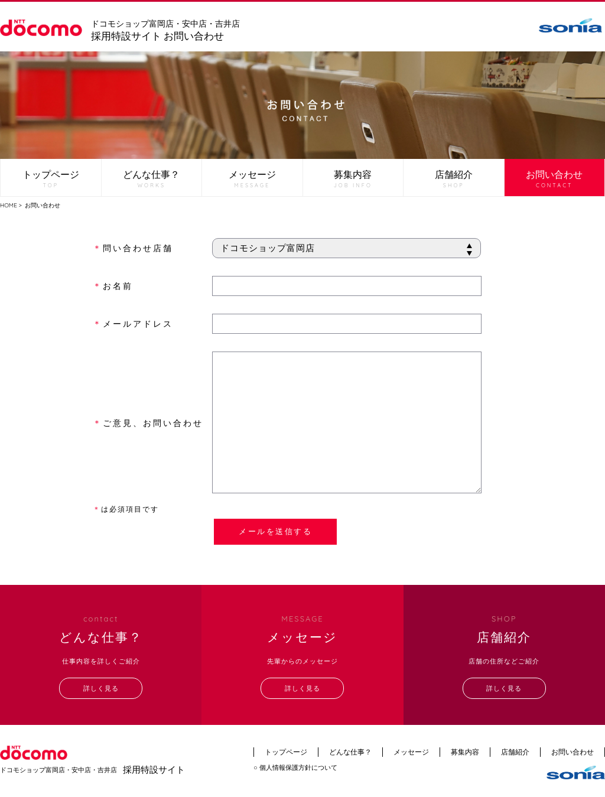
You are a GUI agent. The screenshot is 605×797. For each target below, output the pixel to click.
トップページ (50, 179)
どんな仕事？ (151, 179)
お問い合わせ (554, 179)
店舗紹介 (454, 179)
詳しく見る (101, 688)
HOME (8, 205)
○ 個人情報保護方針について (295, 767)
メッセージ (252, 179)
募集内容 (353, 179)
